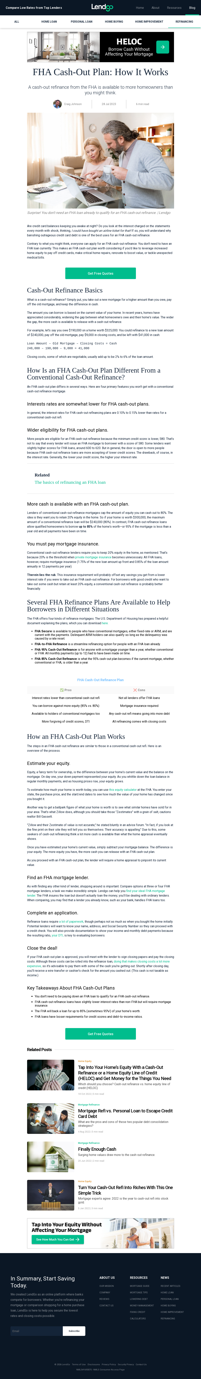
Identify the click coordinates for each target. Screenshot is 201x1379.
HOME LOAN (167, 1292)
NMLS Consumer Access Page (109, 1369)
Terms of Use (79, 1364)
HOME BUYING (168, 1305)
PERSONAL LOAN (170, 1299)
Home (140, 8)
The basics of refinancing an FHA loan (70, 482)
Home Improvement (149, 21)
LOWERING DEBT (139, 1299)
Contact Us (141, 1364)
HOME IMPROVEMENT (172, 1312)
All (16, 21)
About (155, 8)
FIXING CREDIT (137, 1312)
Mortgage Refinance (89, 1104)
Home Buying (114, 21)
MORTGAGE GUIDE (139, 1286)
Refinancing (184, 21)
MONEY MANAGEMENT (142, 1305)
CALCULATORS (138, 1318)
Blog (192, 8)
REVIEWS (104, 1299)
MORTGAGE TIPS (139, 1292)
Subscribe (74, 1331)
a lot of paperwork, (71, 921)
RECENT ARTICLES (170, 1286)
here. (105, 623)
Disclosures (94, 1364)
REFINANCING (168, 1318)
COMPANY (104, 1292)
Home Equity (84, 1061)
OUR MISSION (106, 1286)
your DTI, (58, 935)
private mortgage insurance (93, 557)
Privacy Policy (109, 1364)
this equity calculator (123, 790)
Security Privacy (126, 1364)
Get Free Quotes (100, 273)
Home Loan (49, 21)
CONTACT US (106, 1305)
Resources (174, 8)
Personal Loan (81, 21)
